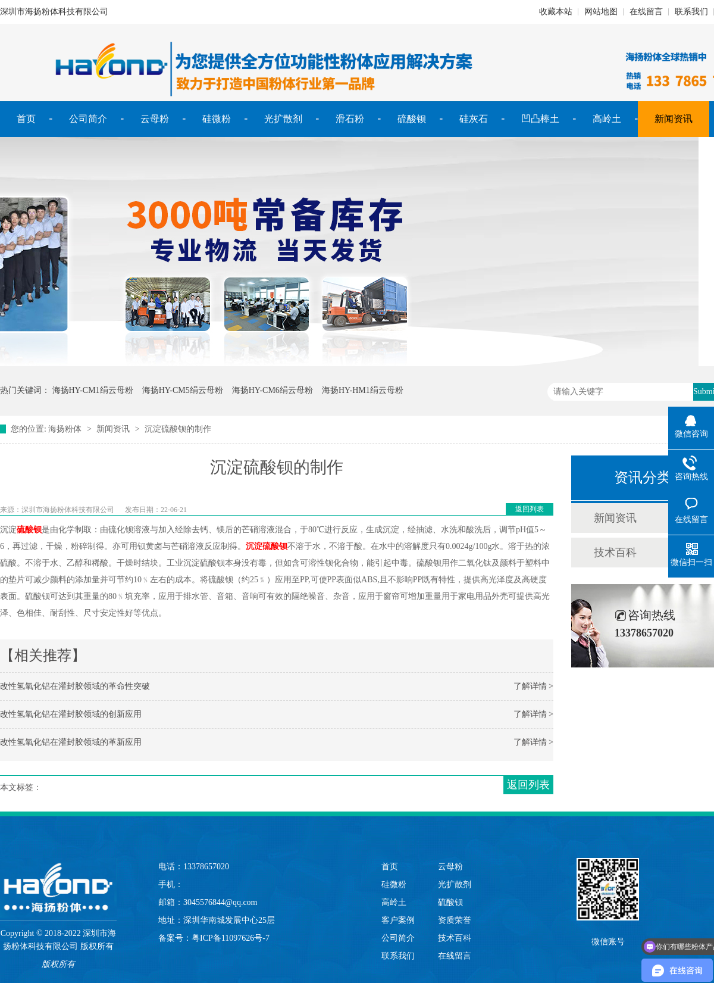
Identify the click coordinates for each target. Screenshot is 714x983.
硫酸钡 (411, 119)
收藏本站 (555, 11)
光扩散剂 (283, 119)
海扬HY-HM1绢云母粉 (362, 390)
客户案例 (398, 920)
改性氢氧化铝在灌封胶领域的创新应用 (71, 714)
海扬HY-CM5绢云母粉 (182, 390)
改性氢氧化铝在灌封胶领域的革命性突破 (75, 686)
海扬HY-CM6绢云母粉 (272, 390)
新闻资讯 (673, 119)
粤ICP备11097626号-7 (231, 938)
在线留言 (646, 11)
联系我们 (691, 11)
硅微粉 (216, 119)
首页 (26, 119)
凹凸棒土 (540, 119)
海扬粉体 (65, 429)
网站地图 (601, 11)
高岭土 (607, 119)
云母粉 (154, 119)
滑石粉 (350, 119)
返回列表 (529, 509)
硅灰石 (473, 119)
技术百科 (615, 552)
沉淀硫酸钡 (266, 546)
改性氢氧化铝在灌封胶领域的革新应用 (71, 742)
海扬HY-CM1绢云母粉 (92, 390)
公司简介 (88, 119)
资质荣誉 (454, 920)
